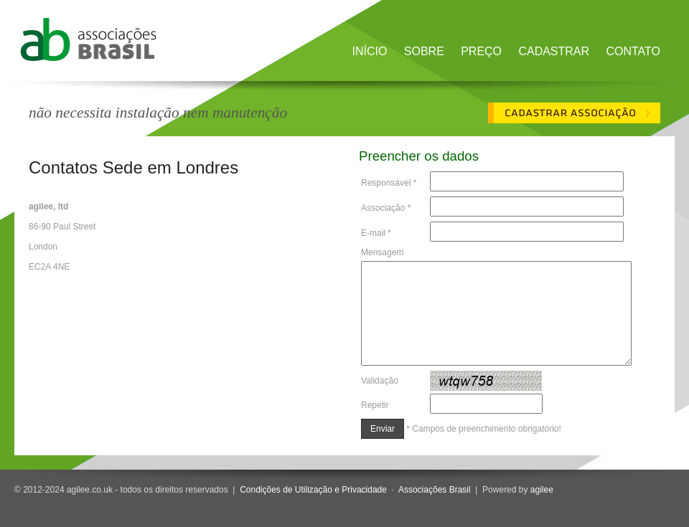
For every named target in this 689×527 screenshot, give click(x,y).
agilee (541, 490)
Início (370, 51)
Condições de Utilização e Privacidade (313, 490)
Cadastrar (553, 51)
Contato (633, 51)
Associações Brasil (434, 490)
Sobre (424, 51)
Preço (481, 51)
